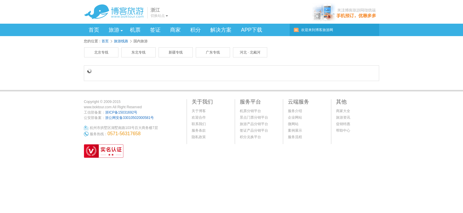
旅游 (116, 30)
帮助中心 (343, 130)
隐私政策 (199, 137)
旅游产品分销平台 (254, 124)
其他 (341, 102)
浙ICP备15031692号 (121, 112)
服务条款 (199, 130)
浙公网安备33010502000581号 (129, 118)
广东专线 (213, 52)
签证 (155, 30)
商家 (175, 30)
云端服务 (298, 102)
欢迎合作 (199, 117)
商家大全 (343, 111)
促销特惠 (343, 124)
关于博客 (199, 111)
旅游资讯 (343, 117)
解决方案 (220, 30)
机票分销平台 (250, 111)
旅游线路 (121, 41)
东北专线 (138, 52)
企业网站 (295, 117)
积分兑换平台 (250, 137)
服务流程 (295, 137)
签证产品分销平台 (254, 130)
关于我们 (202, 102)
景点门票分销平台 (254, 117)
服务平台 (250, 102)
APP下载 (251, 30)
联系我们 (199, 124)
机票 (135, 30)
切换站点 (158, 16)
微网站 (293, 124)
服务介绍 (295, 111)
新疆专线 (176, 52)
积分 (195, 30)
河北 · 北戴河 (250, 52)
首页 (94, 30)
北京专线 (101, 52)
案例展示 (295, 130)
